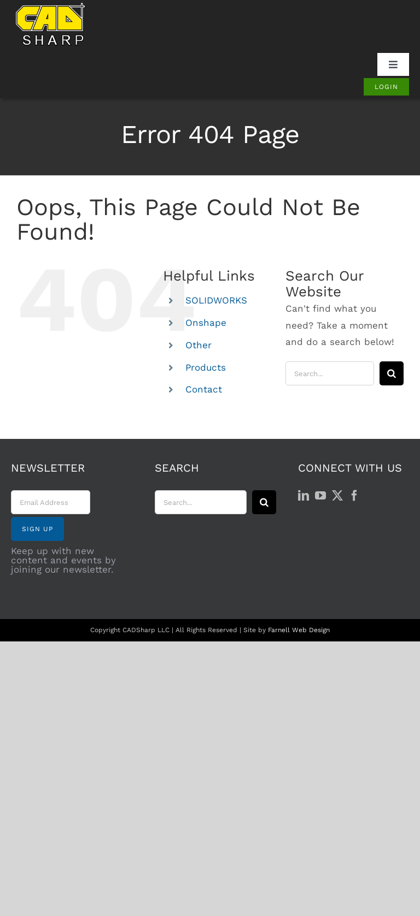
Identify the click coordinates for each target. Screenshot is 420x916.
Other (198, 345)
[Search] (392, 373)
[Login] (386, 87)
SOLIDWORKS (216, 300)
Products (205, 367)
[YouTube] (320, 495)
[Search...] (329, 373)
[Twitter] (337, 495)
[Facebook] (354, 495)
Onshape (205, 322)
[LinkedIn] (303, 495)
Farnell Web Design (299, 630)
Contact (203, 389)
